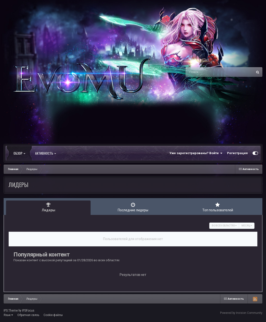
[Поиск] (210, 72)
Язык (8, 315)
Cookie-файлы (53, 315)
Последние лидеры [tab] (133, 207)
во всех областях (224, 225)
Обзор (19, 153)
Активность (45, 153)
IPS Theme (11, 310)
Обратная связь (28, 315)
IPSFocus (28, 310)
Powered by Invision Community (241, 313)
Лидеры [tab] (48, 207)
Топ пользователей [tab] (217, 207)
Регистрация (237, 153)
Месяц (246, 225)
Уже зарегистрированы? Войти (195, 153)
